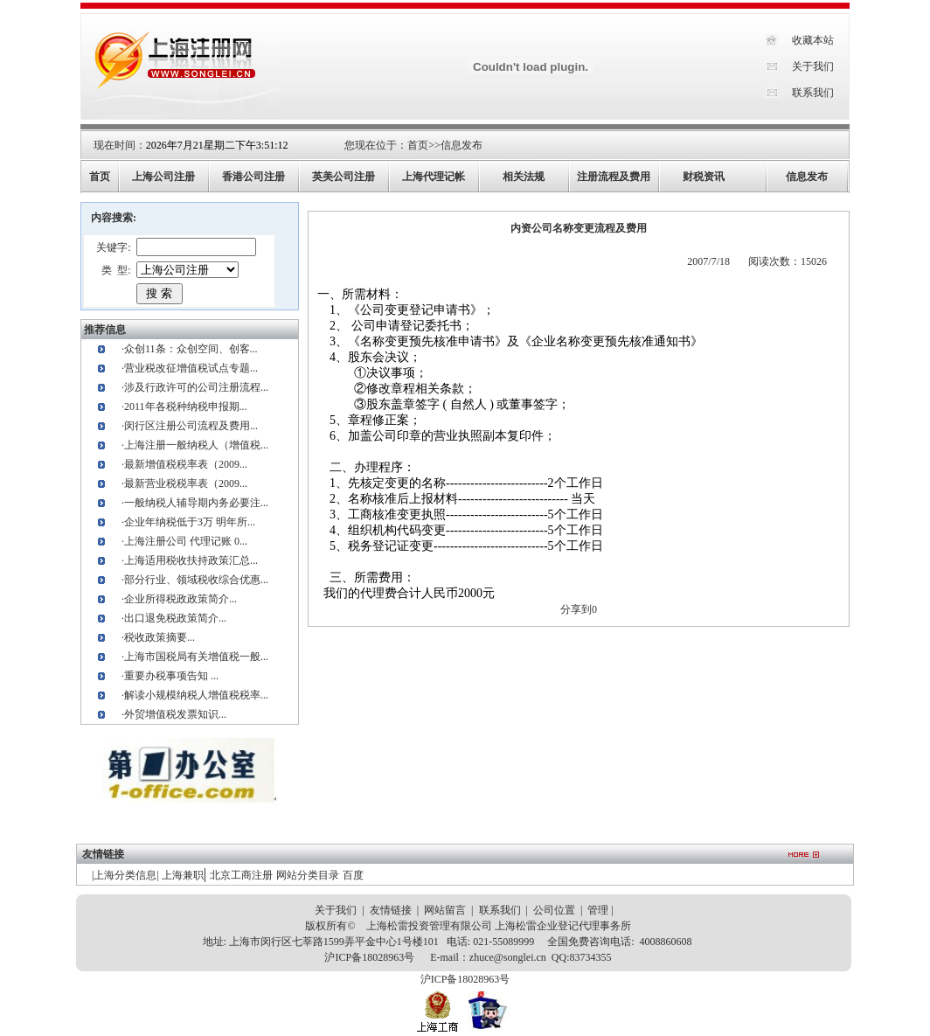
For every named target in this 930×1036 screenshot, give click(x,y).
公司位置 (554, 910)
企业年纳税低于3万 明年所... (189, 522)
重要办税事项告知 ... (171, 676)
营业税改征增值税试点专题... (191, 368)
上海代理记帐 (433, 176)
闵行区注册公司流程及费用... (191, 426)
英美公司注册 (343, 176)
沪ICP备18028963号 (369, 957)
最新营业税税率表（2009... (185, 483)
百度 (353, 875)
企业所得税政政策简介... (180, 599)
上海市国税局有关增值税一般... (196, 656)
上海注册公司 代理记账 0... (185, 541)
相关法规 (524, 176)
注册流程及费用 (613, 176)
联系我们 (813, 93)
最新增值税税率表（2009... (185, 464)
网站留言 (445, 910)
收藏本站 (813, 40)
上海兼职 (183, 875)
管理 (597, 910)
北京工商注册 (241, 875)
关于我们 (813, 66)
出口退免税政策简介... (175, 618)
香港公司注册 (253, 176)
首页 (417, 145)
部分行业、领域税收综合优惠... (196, 580)
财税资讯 (704, 176)
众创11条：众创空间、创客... (191, 349)
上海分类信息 (125, 875)
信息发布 (461, 145)
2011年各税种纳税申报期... (185, 406)
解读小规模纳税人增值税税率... (196, 695)
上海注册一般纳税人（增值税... (196, 445)
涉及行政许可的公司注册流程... (196, 387)
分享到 (576, 609)
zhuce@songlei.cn (507, 957)
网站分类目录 (307, 875)
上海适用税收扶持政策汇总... (191, 560)
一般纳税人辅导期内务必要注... (196, 503)
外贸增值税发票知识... (175, 714)
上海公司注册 (163, 176)
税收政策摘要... (159, 637)
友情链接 (391, 910)
